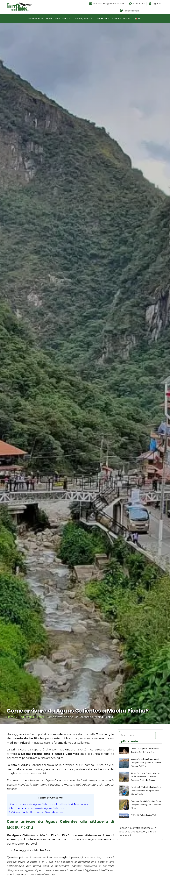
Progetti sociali (132, 10)
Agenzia (157, 3)
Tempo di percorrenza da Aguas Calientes (36, 808)
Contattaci (139, 3)
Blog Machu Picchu (31, 717)
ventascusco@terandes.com (109, 3)
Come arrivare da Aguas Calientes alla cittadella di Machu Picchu (50, 804)
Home (11, 717)
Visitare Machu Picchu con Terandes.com (36, 812)
